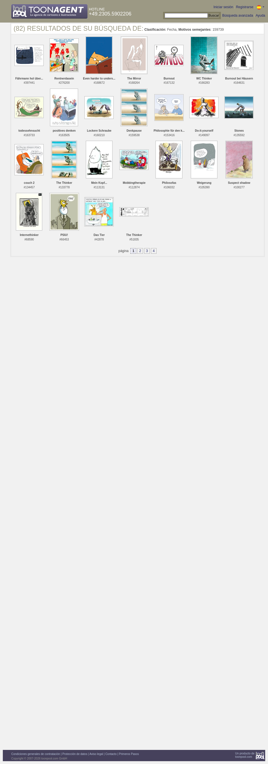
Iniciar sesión (223, 7)
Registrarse (244, 7)
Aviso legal (96, 754)
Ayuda (260, 15)
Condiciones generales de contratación (35, 754)
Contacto (111, 754)
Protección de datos (74, 754)
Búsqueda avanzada (237, 15)
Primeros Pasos (129, 754)
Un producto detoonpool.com (244, 755)
